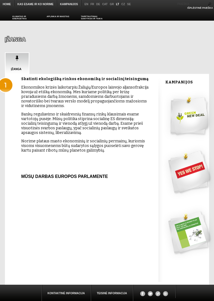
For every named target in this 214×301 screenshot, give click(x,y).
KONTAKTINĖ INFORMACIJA (66, 293)
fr (92, 4)
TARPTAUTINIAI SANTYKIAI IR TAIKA (92, 17)
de (98, 4)
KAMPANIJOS (69, 4)
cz (123, 4)
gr (112, 4)
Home (7, 4)
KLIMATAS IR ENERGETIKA (20, 17)
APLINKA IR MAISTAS (58, 16)
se (129, 4)
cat (105, 4)
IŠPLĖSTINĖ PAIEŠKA (200, 8)
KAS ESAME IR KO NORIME (35, 4)
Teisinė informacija (112, 293)
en (86, 4)
